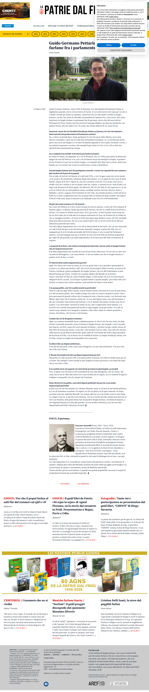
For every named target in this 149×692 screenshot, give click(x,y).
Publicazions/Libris (85, 26)
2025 (45, 34)
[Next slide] (145, 34)
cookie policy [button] (113, 652)
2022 (73, 34)
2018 (110, 34)
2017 (119, 34)
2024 (54, 34)
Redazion (47, 655)
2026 (36, 34)
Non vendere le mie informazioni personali (125, 664)
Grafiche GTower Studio (62, 673)
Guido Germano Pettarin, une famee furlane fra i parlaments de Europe (84, 46)
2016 (129, 34)
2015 (138, 34)
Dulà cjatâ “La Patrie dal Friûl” (61, 26)
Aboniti (8, 26)
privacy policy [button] (127, 670)
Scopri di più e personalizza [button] (121, 686)
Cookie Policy (49, 658)
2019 (101, 34)
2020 (91, 34)
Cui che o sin (38, 26)
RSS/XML (56, 655)
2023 (64, 34)
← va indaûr (64, 483)
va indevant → (84, 483)
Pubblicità (65, 655)
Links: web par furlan (106, 26)
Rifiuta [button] (108, 681)
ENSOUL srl (48, 673)
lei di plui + (19, 526)
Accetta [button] (133, 681)
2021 (82, 34)
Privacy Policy (77, 655)
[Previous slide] (28, 34)
